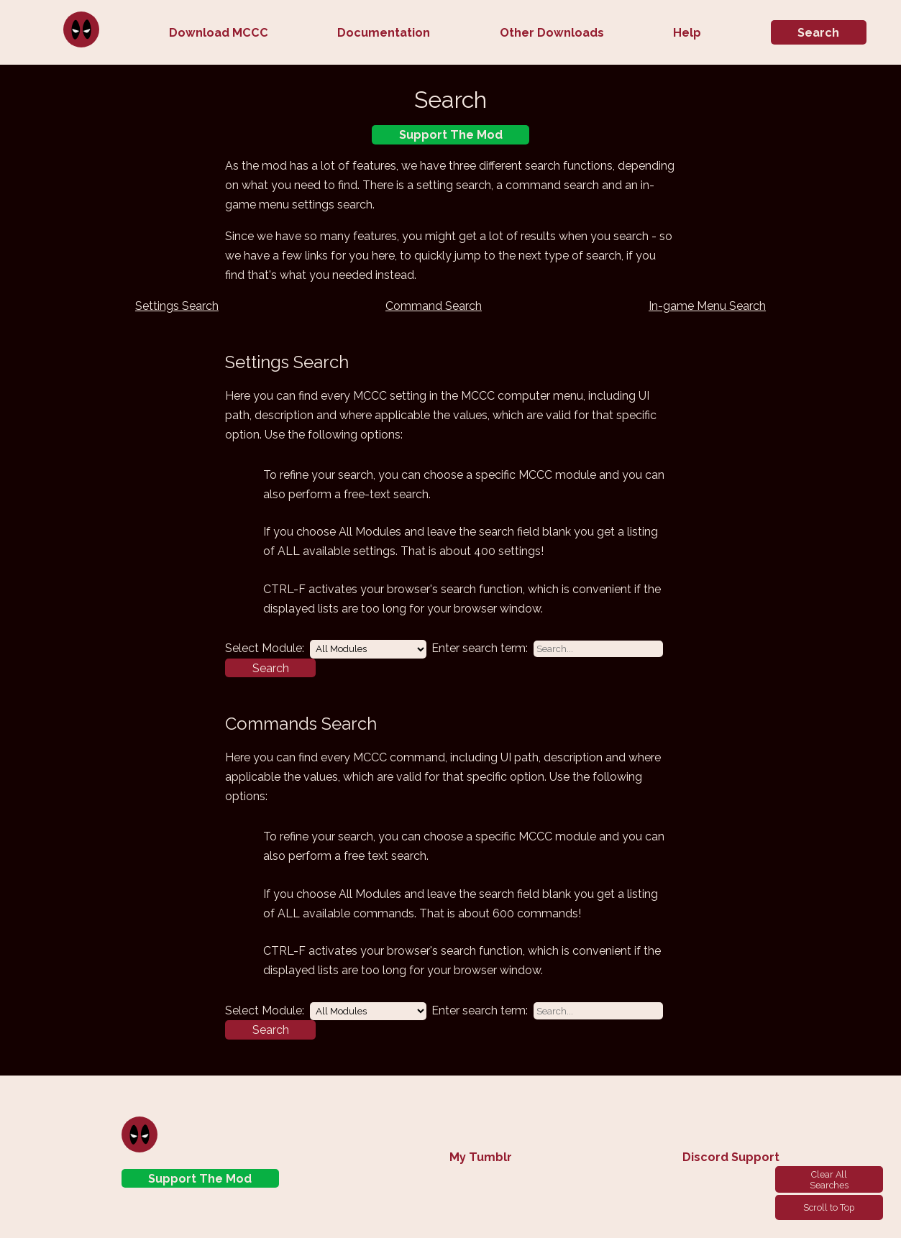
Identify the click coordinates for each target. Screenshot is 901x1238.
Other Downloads (552, 33)
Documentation (383, 33)
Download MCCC (218, 33)
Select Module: (264, 648)
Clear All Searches (829, 1180)
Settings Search (177, 306)
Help (687, 33)
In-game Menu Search (707, 306)
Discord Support (730, 1157)
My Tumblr (480, 1157)
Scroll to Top (828, 1207)
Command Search (433, 306)
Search (818, 33)
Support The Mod (451, 135)
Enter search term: (479, 648)
